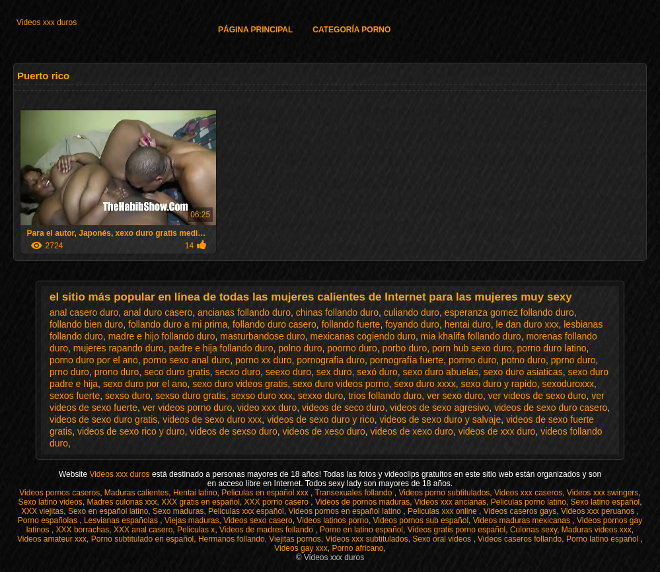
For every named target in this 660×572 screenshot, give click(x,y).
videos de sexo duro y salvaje (440, 419)
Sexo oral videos (442, 539)
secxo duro (237, 372)
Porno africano (357, 548)
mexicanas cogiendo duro (363, 336)
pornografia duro (331, 360)
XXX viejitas (42, 511)
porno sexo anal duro (187, 360)
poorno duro (352, 348)
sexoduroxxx (568, 383)
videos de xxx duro (497, 431)
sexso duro (127, 395)
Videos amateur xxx (52, 539)
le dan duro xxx (527, 324)
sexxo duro (320, 395)
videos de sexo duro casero (550, 407)
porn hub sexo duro (472, 348)
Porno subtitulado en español (142, 539)
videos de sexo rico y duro (131, 431)
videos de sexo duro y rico (321, 419)
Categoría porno (351, 29)
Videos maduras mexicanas (523, 520)
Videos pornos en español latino (345, 511)
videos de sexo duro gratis (103, 419)
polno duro (300, 348)
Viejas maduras (192, 520)
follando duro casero (274, 324)
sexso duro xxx (262, 395)
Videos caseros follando (520, 539)
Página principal (255, 29)
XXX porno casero (277, 502)
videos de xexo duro (412, 431)
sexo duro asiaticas (523, 372)
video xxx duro (267, 407)
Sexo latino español (605, 502)
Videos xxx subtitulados (366, 539)
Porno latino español (603, 539)
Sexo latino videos (50, 502)
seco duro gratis (177, 372)
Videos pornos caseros (59, 492)
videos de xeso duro (323, 431)
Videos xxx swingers (603, 492)
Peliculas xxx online (443, 511)
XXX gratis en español (200, 502)
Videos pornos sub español (421, 520)
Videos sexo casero (258, 520)
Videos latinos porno (333, 520)
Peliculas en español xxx (266, 492)
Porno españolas (48, 520)
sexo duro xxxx (424, 383)
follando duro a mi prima (177, 324)
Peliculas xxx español (246, 511)
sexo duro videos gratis (239, 383)
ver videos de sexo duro (537, 395)
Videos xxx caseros (528, 492)
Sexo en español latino (108, 511)
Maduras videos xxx (597, 529)
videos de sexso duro (233, 431)
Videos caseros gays (520, 511)
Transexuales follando (354, 492)
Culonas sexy (533, 529)
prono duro (116, 372)
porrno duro (472, 360)
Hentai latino (195, 492)
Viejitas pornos (295, 539)
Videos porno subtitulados (444, 492)
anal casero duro (84, 312)
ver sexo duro (455, 395)
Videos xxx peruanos (599, 511)
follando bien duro (86, 324)
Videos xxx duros (47, 22)
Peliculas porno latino (528, 502)
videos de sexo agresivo (439, 407)
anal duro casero (158, 312)
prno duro (69, 372)
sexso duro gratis (190, 395)
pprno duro (573, 360)
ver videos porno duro (187, 407)
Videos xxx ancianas (450, 502)
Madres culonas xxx (122, 502)
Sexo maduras (178, 511)
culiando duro (411, 312)
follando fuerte (351, 324)
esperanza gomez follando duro (509, 312)
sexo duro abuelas (440, 372)
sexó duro (377, 372)
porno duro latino (551, 348)
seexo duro (288, 372)
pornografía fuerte (406, 360)
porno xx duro (263, 360)
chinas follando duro (337, 312)
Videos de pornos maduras (362, 502)
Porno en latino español (361, 529)
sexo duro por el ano (145, 383)
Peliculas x (196, 529)
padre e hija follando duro (221, 348)
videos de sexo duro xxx (212, 419)
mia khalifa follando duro (471, 336)
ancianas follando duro (244, 312)
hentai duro (468, 324)
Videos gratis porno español (457, 529)
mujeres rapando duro (118, 348)
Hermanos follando (231, 539)
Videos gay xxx (301, 548)
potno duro (523, 360)
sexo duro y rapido (499, 383)
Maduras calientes (136, 492)
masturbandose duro (262, 336)
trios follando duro (385, 395)
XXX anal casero (143, 529)
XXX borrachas (83, 529)
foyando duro (412, 324)
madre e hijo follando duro (161, 336)
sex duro (334, 372)
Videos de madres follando (267, 529)
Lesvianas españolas (122, 520)
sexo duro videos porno (341, 383)
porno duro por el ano (94, 360)
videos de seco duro (343, 407)
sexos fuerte (75, 395)
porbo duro (405, 348)
